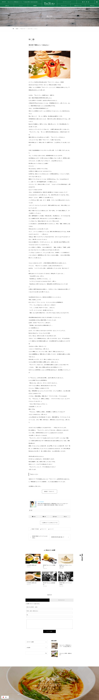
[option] (21, 1)
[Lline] (44, 516)
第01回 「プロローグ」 (49, 491)
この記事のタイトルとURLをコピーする (49, 522)
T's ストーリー (31, 47)
